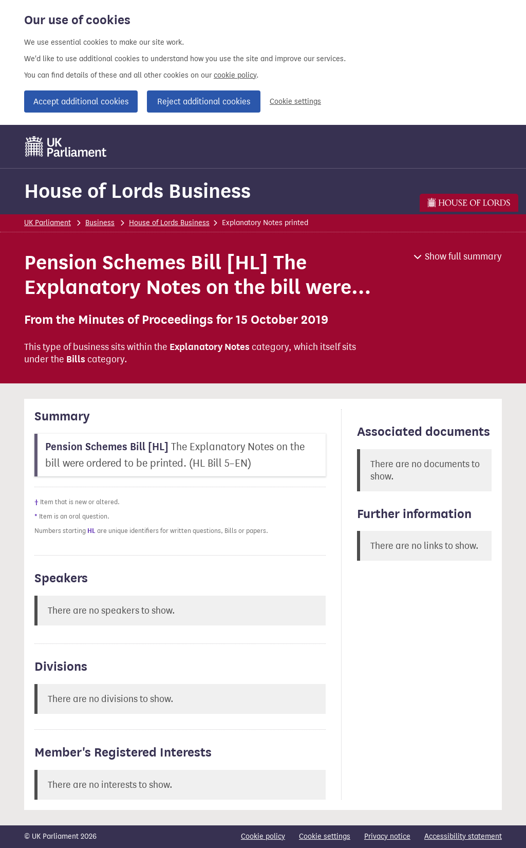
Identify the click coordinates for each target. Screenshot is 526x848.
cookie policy (235, 75)
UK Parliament (47, 222)
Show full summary (463, 256)
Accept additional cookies (80, 101)
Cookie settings (295, 101)
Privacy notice (387, 836)
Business (100, 222)
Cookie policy (263, 836)
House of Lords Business (137, 191)
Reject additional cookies (203, 101)
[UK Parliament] (66, 146)
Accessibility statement (463, 836)
